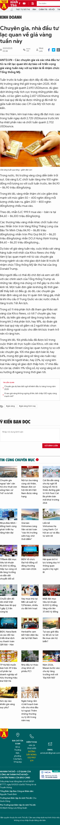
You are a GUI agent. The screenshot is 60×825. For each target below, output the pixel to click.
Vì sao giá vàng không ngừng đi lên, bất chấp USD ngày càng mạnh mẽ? (30, 394)
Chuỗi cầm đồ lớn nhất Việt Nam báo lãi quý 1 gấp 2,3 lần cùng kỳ (8, 605)
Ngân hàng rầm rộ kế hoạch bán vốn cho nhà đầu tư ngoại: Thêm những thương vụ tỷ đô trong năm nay (29, 711)
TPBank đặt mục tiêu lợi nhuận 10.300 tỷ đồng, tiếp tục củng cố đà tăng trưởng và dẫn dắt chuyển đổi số (8, 569)
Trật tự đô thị (23, 9)
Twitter (53, 50)
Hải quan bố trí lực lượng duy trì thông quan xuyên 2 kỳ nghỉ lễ (51, 566)
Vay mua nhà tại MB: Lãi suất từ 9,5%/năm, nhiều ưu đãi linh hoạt (29, 603)
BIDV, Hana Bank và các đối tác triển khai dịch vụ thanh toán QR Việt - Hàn (8, 638)
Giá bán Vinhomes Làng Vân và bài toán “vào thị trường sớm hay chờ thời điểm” (29, 531)
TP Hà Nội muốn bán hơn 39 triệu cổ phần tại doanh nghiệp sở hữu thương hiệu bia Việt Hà (8, 673)
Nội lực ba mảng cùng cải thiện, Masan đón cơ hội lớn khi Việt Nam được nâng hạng (29, 488)
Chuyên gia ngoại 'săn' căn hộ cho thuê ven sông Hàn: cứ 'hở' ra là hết (8, 487)
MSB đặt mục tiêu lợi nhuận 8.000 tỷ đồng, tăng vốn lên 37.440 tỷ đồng (50, 605)
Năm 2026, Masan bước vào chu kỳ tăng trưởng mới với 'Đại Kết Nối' (51, 671)
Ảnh (34, 9)
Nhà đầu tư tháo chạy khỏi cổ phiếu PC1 (29, 668)
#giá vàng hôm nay (27, 406)
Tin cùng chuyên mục (17, 460)
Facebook (49, 50)
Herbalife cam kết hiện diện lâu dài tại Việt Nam (29, 635)
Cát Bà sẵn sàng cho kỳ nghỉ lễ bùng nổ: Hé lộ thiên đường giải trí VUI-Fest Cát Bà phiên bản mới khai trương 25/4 (51, 491)
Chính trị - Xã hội (47, 9)
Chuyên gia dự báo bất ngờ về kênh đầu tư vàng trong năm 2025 (30, 387)
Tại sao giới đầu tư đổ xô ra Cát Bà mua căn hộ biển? (51, 636)
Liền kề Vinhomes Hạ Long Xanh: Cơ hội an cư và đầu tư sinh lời (51, 529)
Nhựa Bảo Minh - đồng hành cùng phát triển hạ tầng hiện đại (8, 528)
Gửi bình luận (51, 446)
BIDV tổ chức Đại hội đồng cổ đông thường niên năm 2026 (29, 564)
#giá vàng (10, 406)
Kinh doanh (11, 17)
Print (58, 50)
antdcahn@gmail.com (50, 753)
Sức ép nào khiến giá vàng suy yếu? (7, 704)
